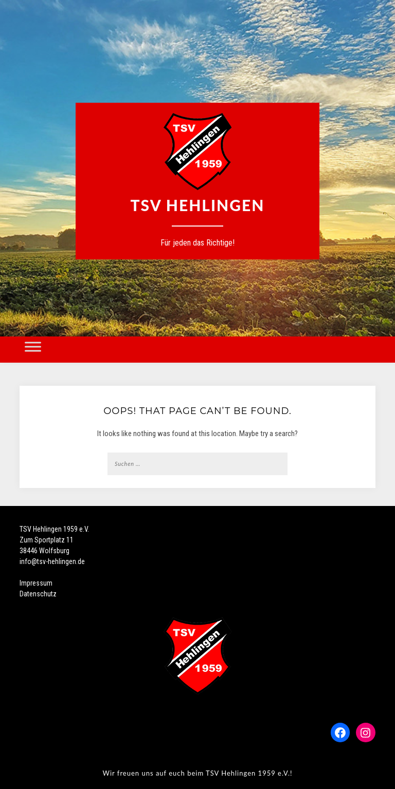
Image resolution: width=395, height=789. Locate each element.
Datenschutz (38, 594)
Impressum (36, 583)
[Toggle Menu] (33, 346)
